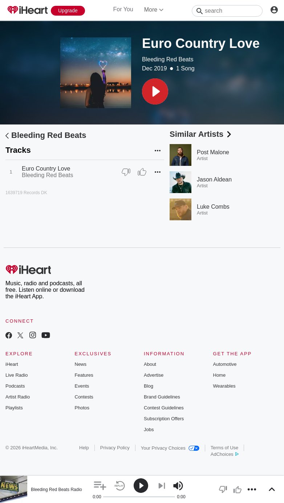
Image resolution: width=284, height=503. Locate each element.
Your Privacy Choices (170, 448)
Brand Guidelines (162, 397)
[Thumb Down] (126, 172)
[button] (155, 91)
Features (84, 375)
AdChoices (225, 454)
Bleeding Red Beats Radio (56, 489)
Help (84, 447)
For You (123, 9)
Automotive (225, 364)
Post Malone (213, 152)
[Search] (227, 11)
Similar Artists (201, 134)
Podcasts (15, 386)
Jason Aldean (214, 179)
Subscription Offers (164, 418)
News (81, 364)
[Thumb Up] (142, 172)
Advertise (153, 375)
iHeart (11, 364)
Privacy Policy (115, 447)
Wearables (224, 386)
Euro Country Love (46, 168)
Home (219, 375)
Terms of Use (225, 447)
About (150, 364)
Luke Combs (213, 207)
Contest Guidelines (164, 407)
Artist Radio (17, 397)
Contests (84, 397)
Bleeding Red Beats (167, 59)
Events (82, 386)
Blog (148, 386)
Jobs (149, 429)
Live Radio (16, 375)
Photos (82, 407)
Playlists (14, 407)
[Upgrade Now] (68, 11)
